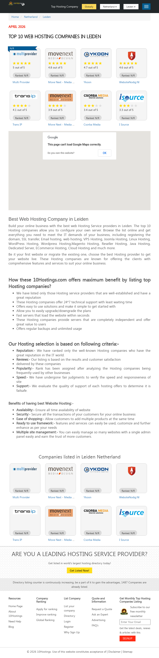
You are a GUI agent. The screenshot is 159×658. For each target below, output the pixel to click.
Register (69, 627)
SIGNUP (127, 638)
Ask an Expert (100, 614)
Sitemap (127, 651)
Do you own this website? (61, 153)
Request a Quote (102, 609)
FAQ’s (95, 625)
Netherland (110, 6)
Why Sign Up (72, 632)
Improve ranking (46, 614)
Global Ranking (45, 620)
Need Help (14, 621)
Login (67, 621)
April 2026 (16, 27)
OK (105, 153)
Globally (89, 6)
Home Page (15, 606)
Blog (11, 627)
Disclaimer (114, 651)
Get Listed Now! (79, 570)
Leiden (131, 6)
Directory (69, 616)
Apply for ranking (46, 609)
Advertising (98, 620)
